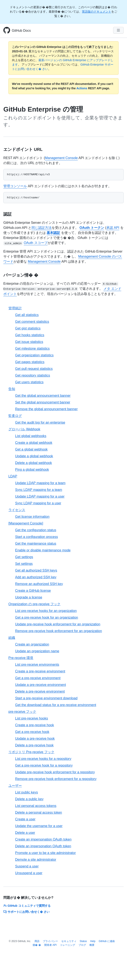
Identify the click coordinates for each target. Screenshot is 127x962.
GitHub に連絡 (107, 941)
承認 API (112, 227)
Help (93, 941)
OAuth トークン (92, 227)
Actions (81, 88)
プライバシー (50, 941)
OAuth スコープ (36, 243)
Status (83, 941)
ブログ (82, 945)
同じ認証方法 (41, 227)
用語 (36, 941)
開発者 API (50, 945)
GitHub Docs (21, 30)
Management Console (61, 158)
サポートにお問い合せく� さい (26, 911)
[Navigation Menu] (118, 30)
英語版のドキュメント (96, 11)
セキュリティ (68, 941)
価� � (37, 945)
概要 (91, 945)
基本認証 (53, 233)
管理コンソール (15, 186)
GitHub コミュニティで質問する (27, 905)
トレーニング (67, 945)
